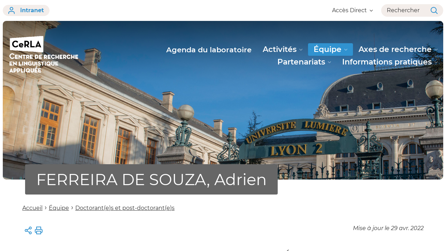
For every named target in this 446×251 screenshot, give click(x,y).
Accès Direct (352, 10)
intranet (26, 10)
